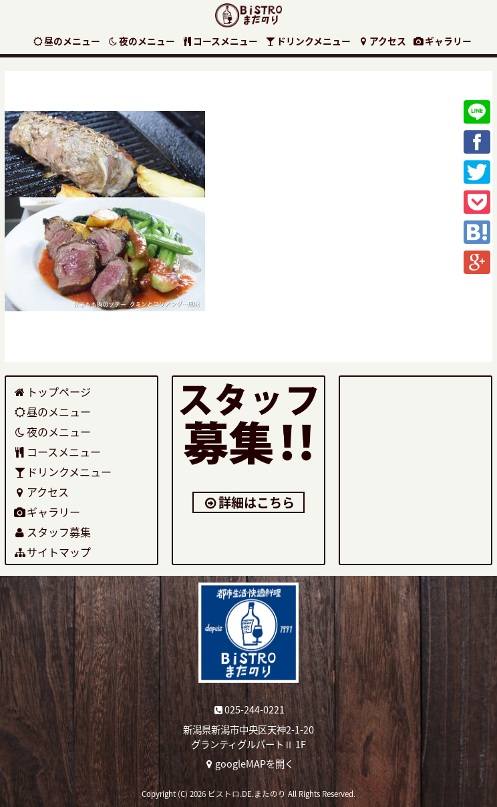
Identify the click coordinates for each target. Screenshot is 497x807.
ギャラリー (442, 40)
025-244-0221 (248, 709)
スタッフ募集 (52, 532)
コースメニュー (220, 40)
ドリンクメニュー (308, 40)
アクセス (381, 40)
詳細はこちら (248, 502)
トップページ (52, 391)
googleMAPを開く (249, 763)
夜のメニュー (141, 40)
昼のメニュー (66, 40)
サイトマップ (52, 552)
